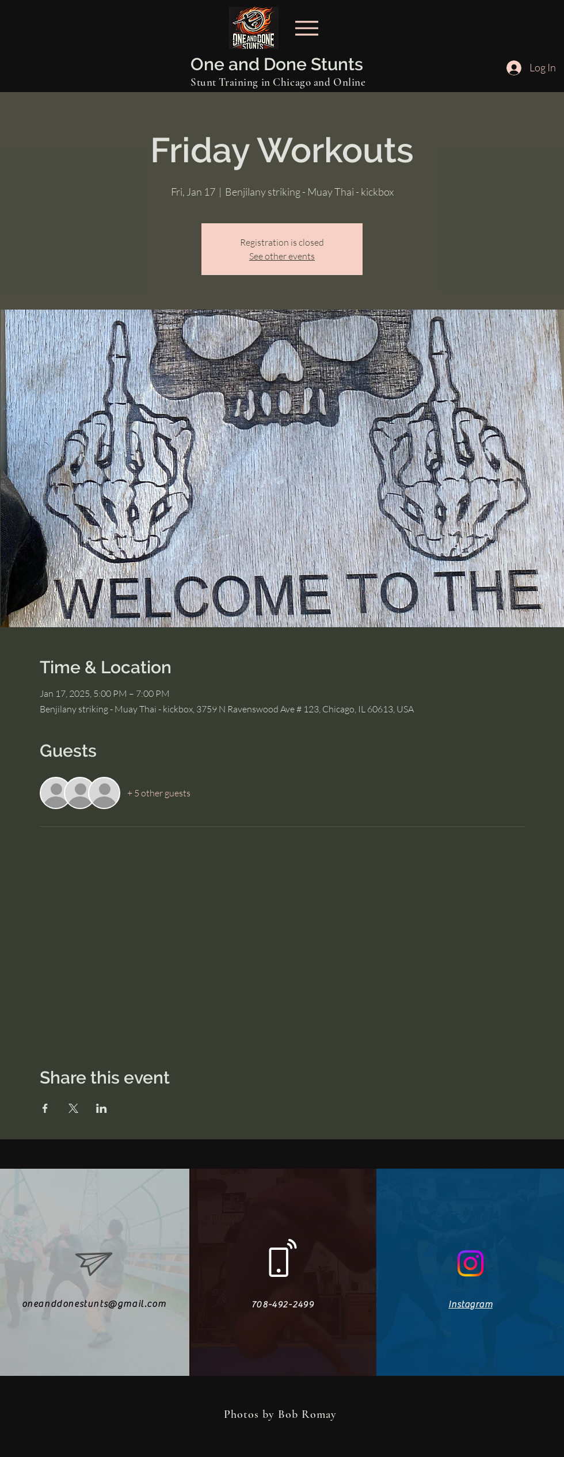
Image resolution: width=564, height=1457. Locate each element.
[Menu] (306, 27)
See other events (282, 256)
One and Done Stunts (276, 64)
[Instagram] (470, 1263)
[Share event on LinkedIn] (101, 1108)
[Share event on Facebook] (45, 1108)
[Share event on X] (73, 1108)
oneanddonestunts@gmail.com (94, 1304)
